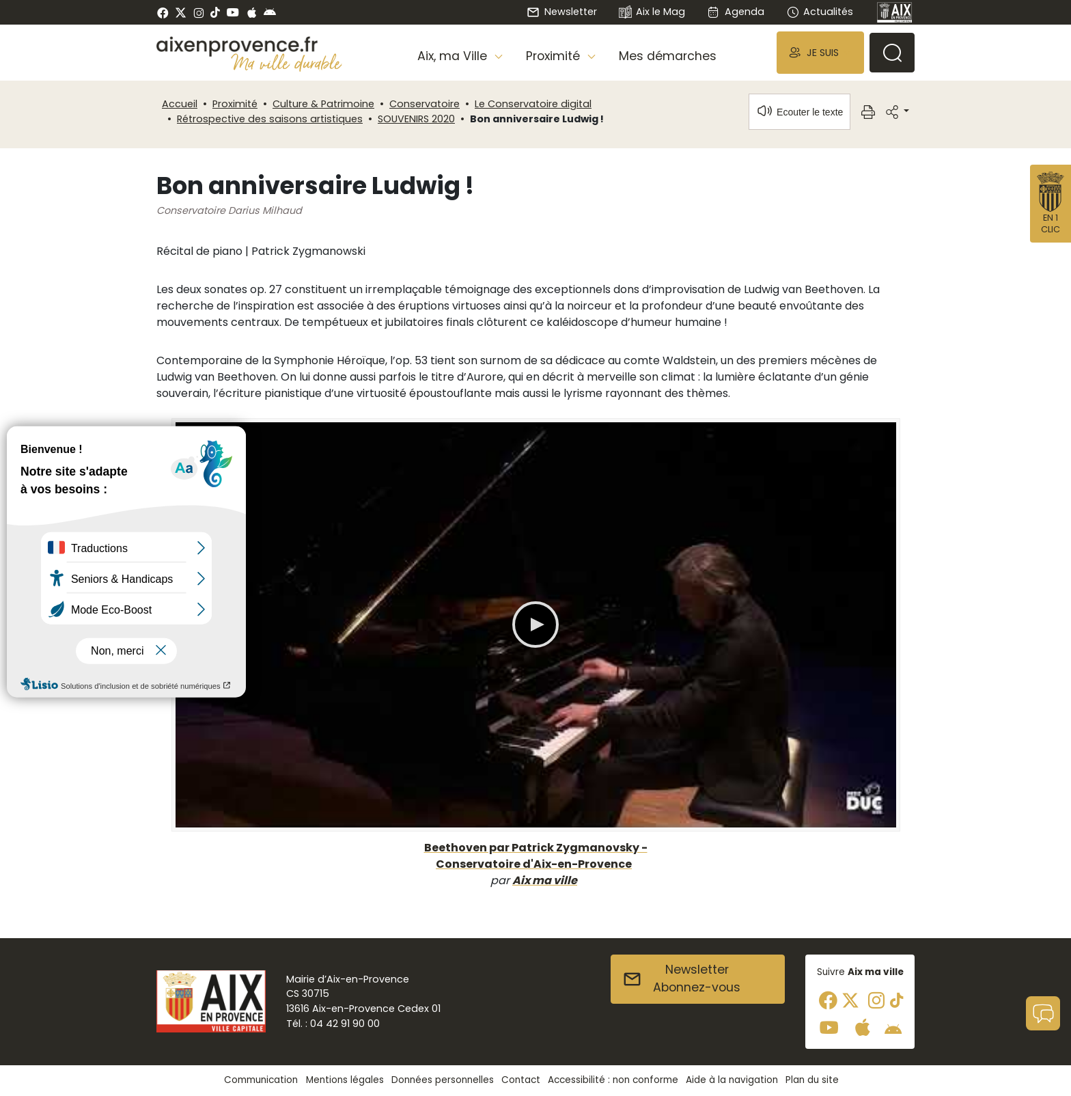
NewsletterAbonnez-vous (681, 978)
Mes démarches (668, 56)
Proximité (235, 104)
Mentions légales (345, 1079)
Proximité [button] (554, 56)
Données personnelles (442, 1079)
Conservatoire (424, 104)
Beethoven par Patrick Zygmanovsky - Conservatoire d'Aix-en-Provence (536, 856)
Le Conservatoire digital (533, 104)
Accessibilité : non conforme (613, 1079)
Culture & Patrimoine (323, 104)
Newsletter (561, 11)
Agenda (735, 11)
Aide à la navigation (732, 1079)
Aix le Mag (652, 13)
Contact (520, 1079)
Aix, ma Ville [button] (453, 56)
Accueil (179, 104)
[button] (820, 52)
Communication (261, 1079)
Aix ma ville (544, 880)
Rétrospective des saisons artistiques (270, 119)
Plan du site (812, 1079)
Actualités (819, 11)
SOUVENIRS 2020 (416, 119)
